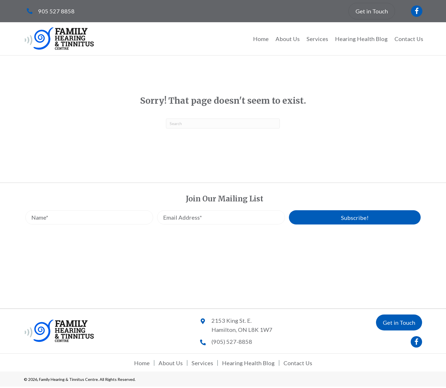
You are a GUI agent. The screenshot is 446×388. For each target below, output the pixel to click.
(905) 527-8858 (231, 341)
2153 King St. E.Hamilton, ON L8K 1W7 (241, 325)
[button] (416, 11)
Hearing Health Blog (248, 363)
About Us (171, 363)
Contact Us (297, 363)
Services (202, 363)
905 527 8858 (56, 11)
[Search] (223, 123)
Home (142, 363)
